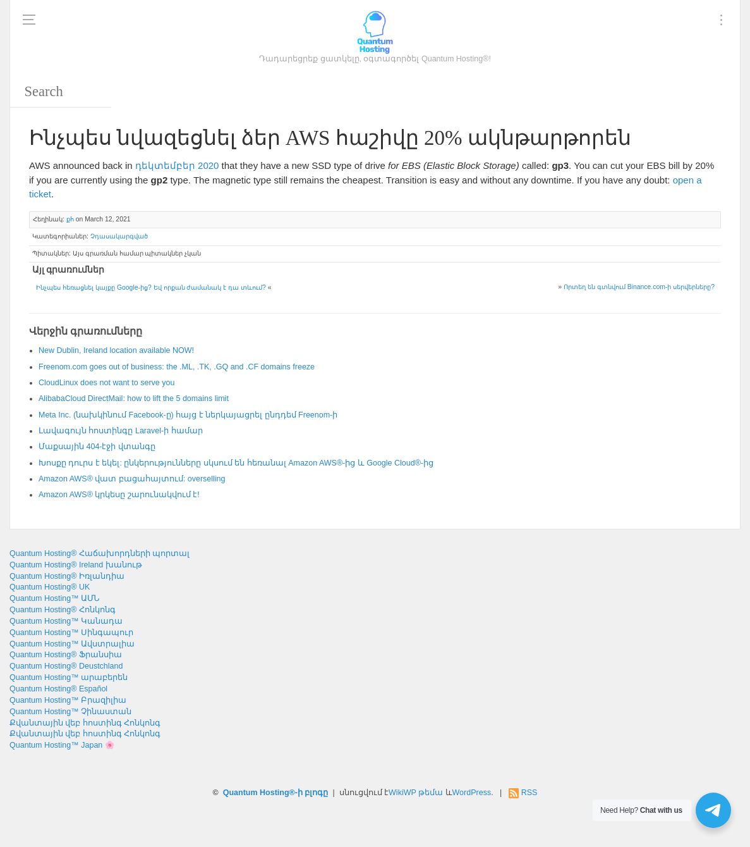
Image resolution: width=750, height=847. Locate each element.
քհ (70, 219)
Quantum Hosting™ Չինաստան (70, 711)
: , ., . (177, 366)
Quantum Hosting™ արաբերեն (68, 677)
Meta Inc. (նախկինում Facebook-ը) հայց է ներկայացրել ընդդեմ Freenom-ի (188, 415)
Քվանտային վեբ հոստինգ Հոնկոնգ (84, 723)
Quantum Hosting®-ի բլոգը (276, 792)
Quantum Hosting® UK (49, 587)
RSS (529, 792)
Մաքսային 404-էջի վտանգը (97, 446)
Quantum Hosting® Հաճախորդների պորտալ (99, 553)
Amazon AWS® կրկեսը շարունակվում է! (119, 494)
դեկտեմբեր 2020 (177, 165)
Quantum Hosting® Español (58, 688)
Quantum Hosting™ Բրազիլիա (67, 700)
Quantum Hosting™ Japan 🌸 (62, 745)
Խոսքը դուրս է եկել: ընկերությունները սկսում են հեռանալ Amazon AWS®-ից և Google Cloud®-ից (236, 463)
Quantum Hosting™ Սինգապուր (71, 632)
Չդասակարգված (119, 236)
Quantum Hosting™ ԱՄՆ (54, 598)
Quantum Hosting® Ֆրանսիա (65, 654)
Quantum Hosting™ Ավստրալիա (72, 644)
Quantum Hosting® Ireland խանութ (75, 564)
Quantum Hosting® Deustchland (66, 666)
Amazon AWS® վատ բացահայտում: (132, 478)
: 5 (134, 398)
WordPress (472, 792)
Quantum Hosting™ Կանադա (66, 621)
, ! (116, 350)
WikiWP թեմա (416, 792)
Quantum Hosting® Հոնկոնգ (62, 609)
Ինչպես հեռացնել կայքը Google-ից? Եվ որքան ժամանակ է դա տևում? (151, 287)
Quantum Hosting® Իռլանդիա (66, 576)
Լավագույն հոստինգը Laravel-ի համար (121, 430)
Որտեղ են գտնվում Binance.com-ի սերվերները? (639, 286)
